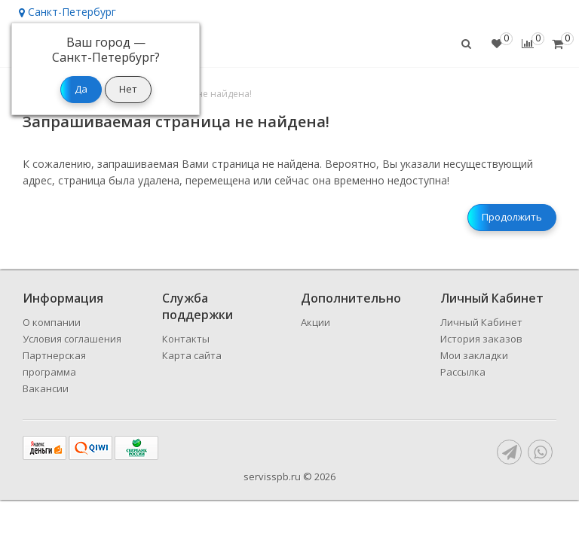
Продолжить (512, 217)
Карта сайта (192, 355)
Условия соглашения (72, 339)
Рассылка (463, 372)
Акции (315, 322)
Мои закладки (474, 355)
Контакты (186, 339)
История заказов (481, 339)
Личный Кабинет (481, 322)
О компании (52, 322)
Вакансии (46, 388)
